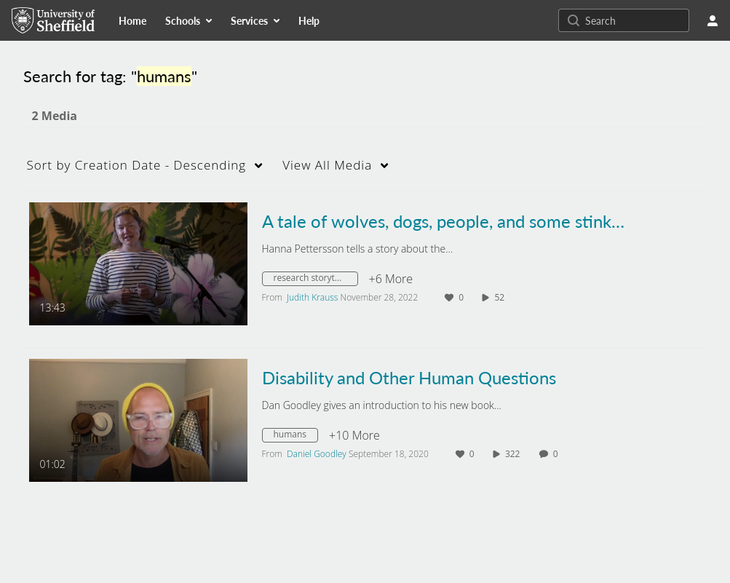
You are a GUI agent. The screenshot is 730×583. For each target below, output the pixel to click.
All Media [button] (327, 164)
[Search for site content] (635, 20)
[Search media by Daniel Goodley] (316, 454)
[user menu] (712, 20)
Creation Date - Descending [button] (137, 164)
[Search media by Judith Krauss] (312, 297)
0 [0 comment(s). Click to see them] (558, 454)
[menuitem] (132, 20)
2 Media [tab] (55, 116)
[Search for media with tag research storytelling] (315, 280)
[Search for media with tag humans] (296, 437)
